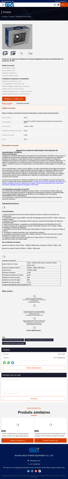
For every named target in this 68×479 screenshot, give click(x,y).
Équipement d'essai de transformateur (25, 16)
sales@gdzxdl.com (7, 1)
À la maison (4, 16)
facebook (32, 471)
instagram (36, 471)
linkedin (28, 471)
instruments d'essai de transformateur (13, 343)
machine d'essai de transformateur (13, 340)
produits (12, 16)
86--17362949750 (61, 1)
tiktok (39, 471)
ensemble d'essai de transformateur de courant (39, 340)
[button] (31, 54)
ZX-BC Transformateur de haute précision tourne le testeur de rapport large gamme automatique (15, 435)
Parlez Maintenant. (34, 330)
